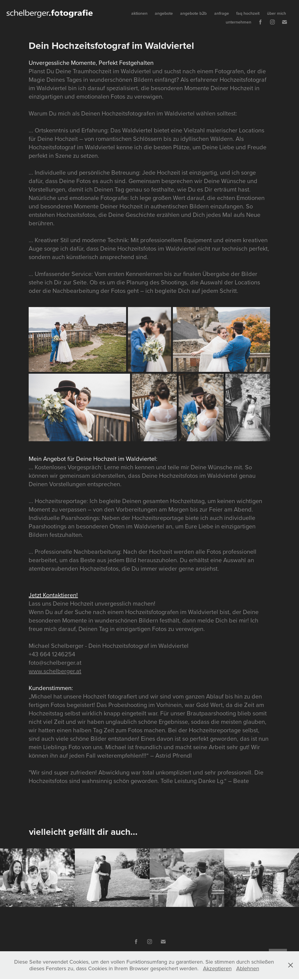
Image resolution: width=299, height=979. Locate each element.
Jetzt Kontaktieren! (53, 595)
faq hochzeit (247, 13)
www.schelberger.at (55, 671)
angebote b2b (193, 13)
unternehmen (238, 22)
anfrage (221, 13)
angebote (164, 13)
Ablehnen (247, 968)
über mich (276, 13)
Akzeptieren (217, 968)
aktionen (139, 13)
